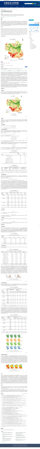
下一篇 (18, 70)
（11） (26, 211)
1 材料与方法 (31, 38)
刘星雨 (5, 12)
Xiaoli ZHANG (13, 16)
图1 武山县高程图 (32, 40)
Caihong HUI (15, 16)
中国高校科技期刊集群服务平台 (6, 0)
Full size (26, 116)
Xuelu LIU (3, 16)
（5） (26, 138)
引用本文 (30, 37)
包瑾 (8, 12)
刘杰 (1, 12)
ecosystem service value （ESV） (3, 65)
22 (19, 376)
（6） (26, 139)
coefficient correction (11, 65)
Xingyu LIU (6, 16)
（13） (26, 221)
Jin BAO (10, 16)
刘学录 (3, 12)
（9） (26, 146)
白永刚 (6, 12)
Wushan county (8, 65)
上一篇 (9, 70)
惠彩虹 (11, 12)
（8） (26, 145)
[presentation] (13, 138)
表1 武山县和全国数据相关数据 (33, 46)
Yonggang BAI (8, 16)
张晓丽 (9, 12)
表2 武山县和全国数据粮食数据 (33, 47)
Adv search (35, 3)
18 (22, 230)
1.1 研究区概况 (31, 39)
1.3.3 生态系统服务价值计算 (32, 48)
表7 (1, 307)
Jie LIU (1, 16)
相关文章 (36, 30)
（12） (26, 214)
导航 (31, 30)
